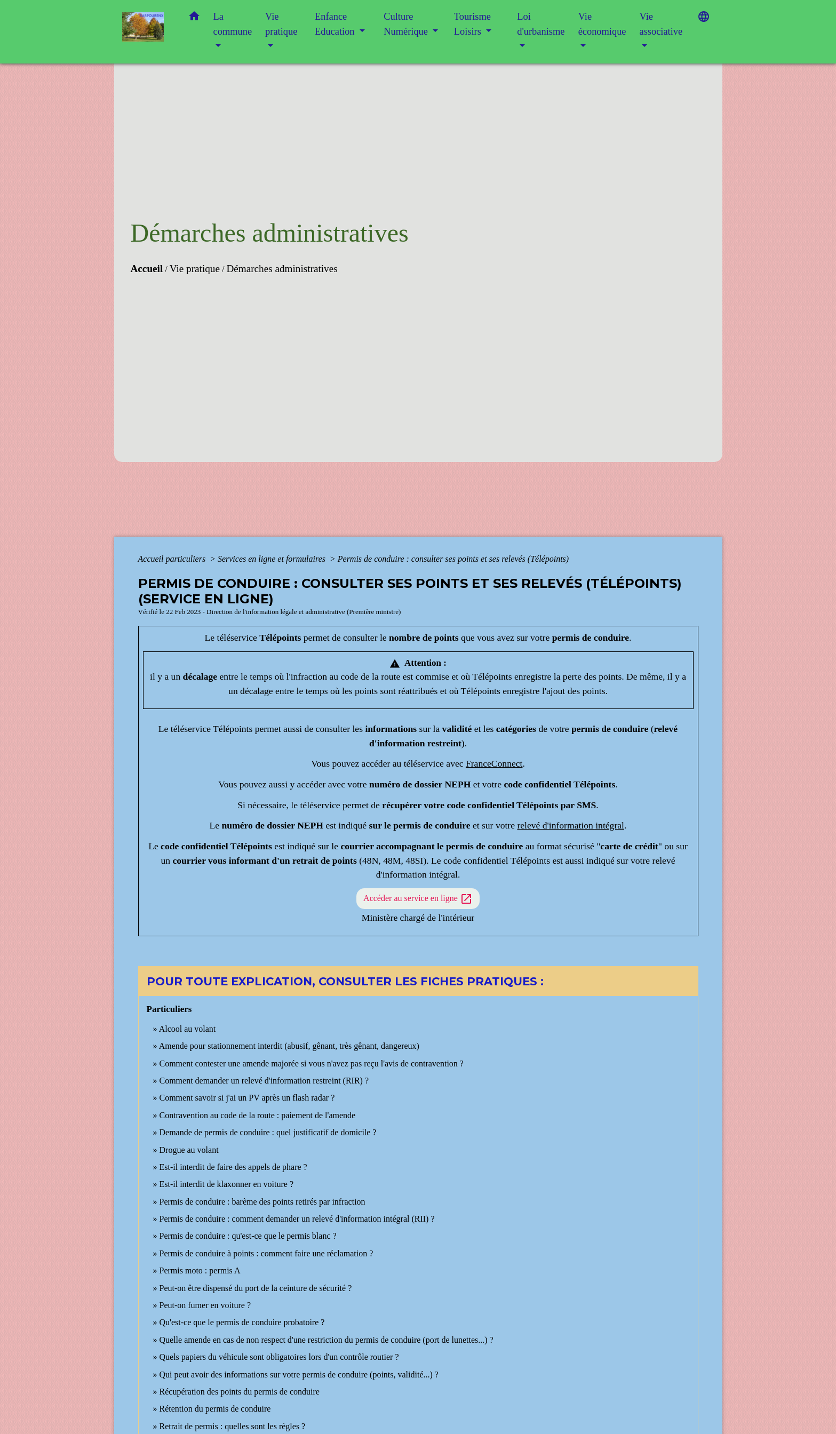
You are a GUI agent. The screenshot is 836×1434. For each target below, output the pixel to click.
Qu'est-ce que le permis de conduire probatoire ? (242, 1322)
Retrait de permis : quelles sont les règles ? (233, 1426)
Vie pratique (195, 268)
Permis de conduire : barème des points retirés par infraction (262, 1201)
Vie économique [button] (602, 24)
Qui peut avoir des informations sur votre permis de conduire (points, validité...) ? (299, 1374)
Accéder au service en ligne (418, 899)
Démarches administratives (281, 268)
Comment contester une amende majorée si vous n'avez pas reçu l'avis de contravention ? (312, 1063)
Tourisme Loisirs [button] (472, 24)
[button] (194, 18)
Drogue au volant (189, 1149)
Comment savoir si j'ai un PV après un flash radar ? (247, 1097)
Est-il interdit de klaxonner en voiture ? (226, 1184)
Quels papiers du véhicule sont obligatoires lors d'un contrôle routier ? (279, 1356)
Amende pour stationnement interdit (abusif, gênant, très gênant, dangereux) (289, 1045)
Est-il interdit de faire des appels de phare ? (233, 1167)
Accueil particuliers (173, 558)
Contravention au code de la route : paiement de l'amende (258, 1115)
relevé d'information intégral (570, 825)
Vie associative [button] (660, 24)
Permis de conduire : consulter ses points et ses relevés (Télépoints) (453, 558)
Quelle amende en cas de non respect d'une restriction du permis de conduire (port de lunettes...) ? (326, 1339)
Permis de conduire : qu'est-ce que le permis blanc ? (248, 1235)
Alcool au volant (187, 1028)
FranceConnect (494, 763)
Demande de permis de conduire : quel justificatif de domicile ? (268, 1132)
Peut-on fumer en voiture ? (205, 1305)
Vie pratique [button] (281, 24)
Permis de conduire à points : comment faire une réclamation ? (266, 1253)
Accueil (147, 268)
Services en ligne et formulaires (273, 558)
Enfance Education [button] (336, 24)
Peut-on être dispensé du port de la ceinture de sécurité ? (256, 1288)
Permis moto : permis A (200, 1270)
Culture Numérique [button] (407, 24)
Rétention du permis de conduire (215, 1408)
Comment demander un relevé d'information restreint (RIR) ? (264, 1080)
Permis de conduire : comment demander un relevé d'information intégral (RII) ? (297, 1218)
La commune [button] (232, 24)
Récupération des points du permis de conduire (240, 1391)
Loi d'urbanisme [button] (540, 24)
